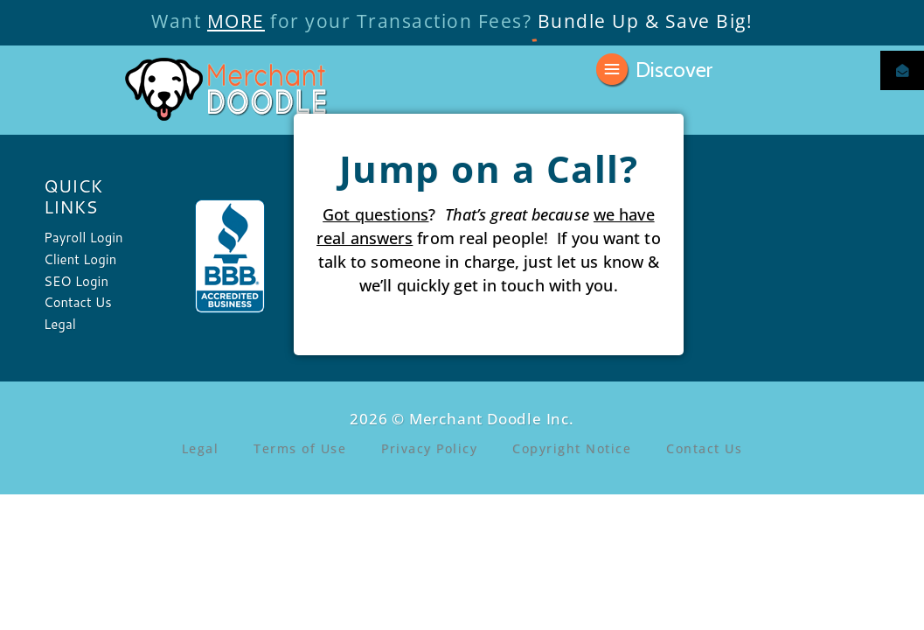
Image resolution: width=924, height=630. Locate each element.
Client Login (80, 259)
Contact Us (78, 302)
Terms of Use (300, 448)
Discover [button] (674, 68)
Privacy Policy (429, 448)
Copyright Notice (571, 448)
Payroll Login (83, 237)
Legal (60, 324)
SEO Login (76, 281)
